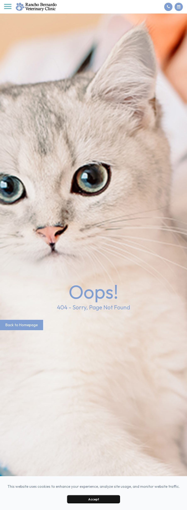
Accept (93, 499)
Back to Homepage (21, 325)
